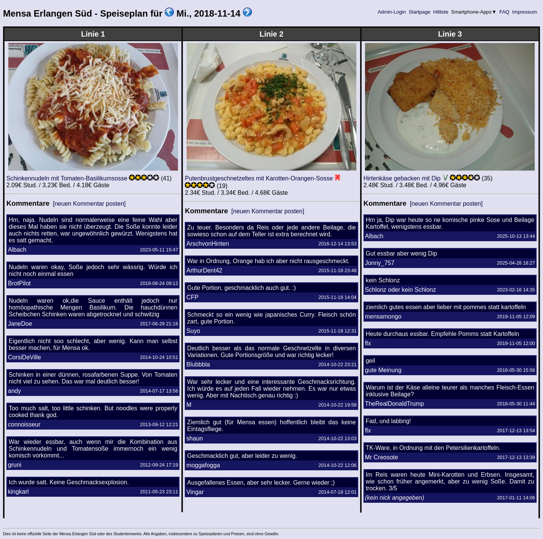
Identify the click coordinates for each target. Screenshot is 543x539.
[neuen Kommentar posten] (89, 203)
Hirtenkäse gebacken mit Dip (402, 178)
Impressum (524, 12)
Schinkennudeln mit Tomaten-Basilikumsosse (66, 178)
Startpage (419, 12)
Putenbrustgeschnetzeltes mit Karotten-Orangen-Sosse (259, 178)
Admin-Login (391, 12)
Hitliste (440, 12)
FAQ (504, 12)
